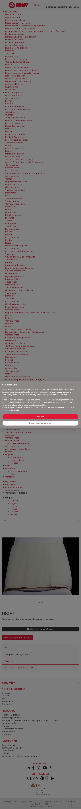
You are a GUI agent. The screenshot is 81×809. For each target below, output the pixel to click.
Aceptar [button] (40, 417)
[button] (77, 385)
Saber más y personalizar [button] (40, 423)
